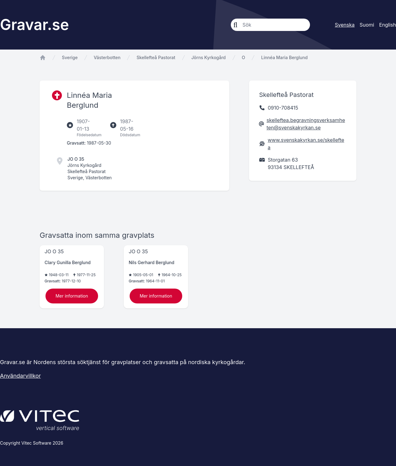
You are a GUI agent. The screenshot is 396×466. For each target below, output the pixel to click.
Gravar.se (34, 24)
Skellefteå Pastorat (155, 57)
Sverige (70, 57)
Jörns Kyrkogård (209, 57)
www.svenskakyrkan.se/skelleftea (306, 143)
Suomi (366, 25)
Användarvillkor (20, 375)
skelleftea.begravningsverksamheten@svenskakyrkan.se (305, 124)
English (387, 25)
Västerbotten (107, 57)
